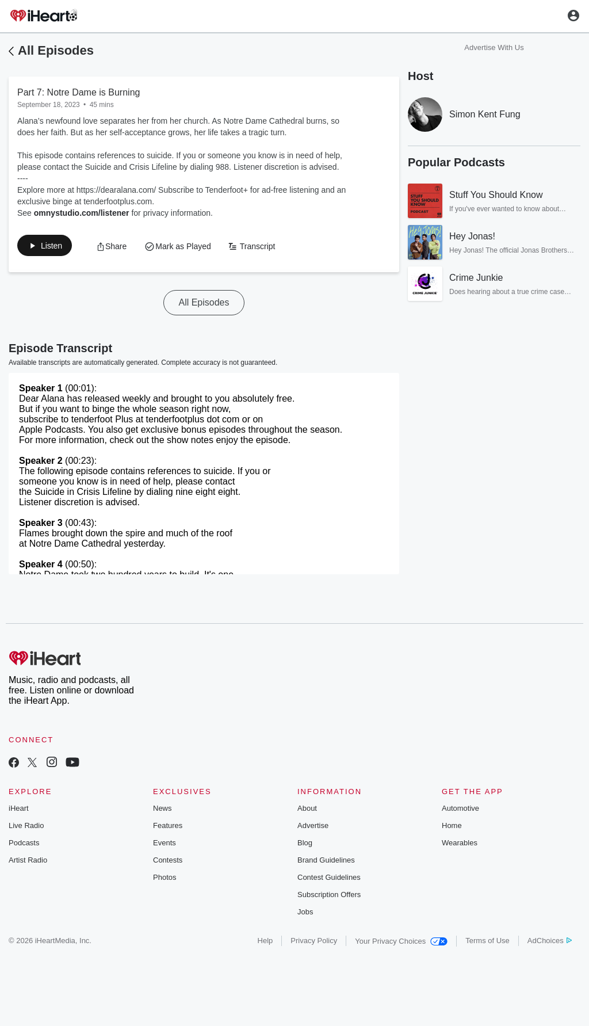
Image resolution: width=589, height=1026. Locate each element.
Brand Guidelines (326, 862)
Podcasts (24, 845)
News (162, 810)
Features (167, 827)
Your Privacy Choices (401, 943)
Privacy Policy (313, 943)
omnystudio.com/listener (81, 213)
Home (452, 827)
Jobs (305, 914)
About (307, 810)
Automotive (460, 810)
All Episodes (56, 50)
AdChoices (549, 943)
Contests (167, 862)
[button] (50, 247)
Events (164, 845)
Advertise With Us (493, 47)
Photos (164, 879)
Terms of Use (487, 943)
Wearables (459, 845)
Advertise (312, 827)
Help (265, 943)
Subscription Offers (329, 896)
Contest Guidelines (329, 879)
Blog (304, 845)
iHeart (19, 810)
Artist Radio (28, 862)
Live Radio (26, 827)
